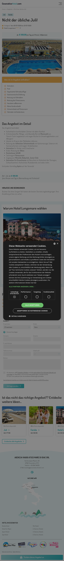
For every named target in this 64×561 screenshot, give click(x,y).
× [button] (57, 243)
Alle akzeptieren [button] (32, 305)
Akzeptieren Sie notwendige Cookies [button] (32, 311)
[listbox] (55, 244)
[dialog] (32, 280)
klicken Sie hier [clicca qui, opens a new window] (31, 283)
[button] (32, 286)
